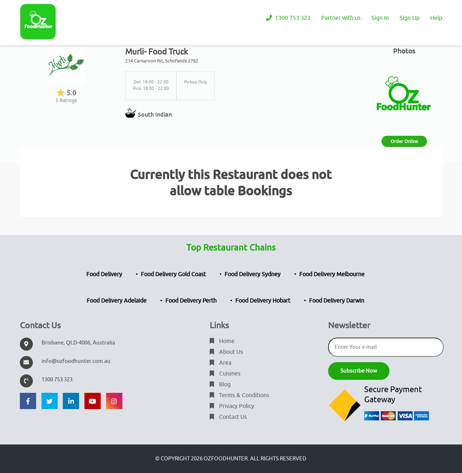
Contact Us (228, 417)
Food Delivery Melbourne (332, 274)
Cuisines (225, 373)
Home (222, 341)
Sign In (380, 18)
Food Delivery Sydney (252, 274)
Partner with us (341, 18)
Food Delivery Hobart (262, 300)
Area (220, 362)
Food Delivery (104, 274)
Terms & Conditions (239, 395)
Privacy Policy (232, 406)
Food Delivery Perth (191, 300)
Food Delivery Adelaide (117, 300)
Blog (220, 384)
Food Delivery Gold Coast (173, 274)
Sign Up (409, 18)
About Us (226, 352)
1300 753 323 (288, 18)
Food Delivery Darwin (336, 300)
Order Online (404, 141)
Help (436, 18)
